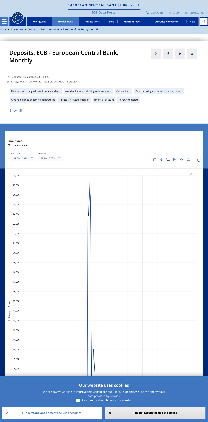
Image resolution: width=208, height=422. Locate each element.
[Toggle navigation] (4, 21)
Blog (111, 21)
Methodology (132, 21)
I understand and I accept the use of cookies (51, 413)
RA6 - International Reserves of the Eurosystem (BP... (71, 29)
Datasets (32, 29)
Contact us (197, 12)
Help (192, 21)
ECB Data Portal (104, 12)
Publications (92, 21)
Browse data (65, 21)
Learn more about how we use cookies (107, 400)
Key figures (39, 21)
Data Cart (156, 12)
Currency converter (166, 21)
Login (176, 12)
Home (3, 29)
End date (42, 153)
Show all (16, 110)
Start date (15, 153)
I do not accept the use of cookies (155, 412)
